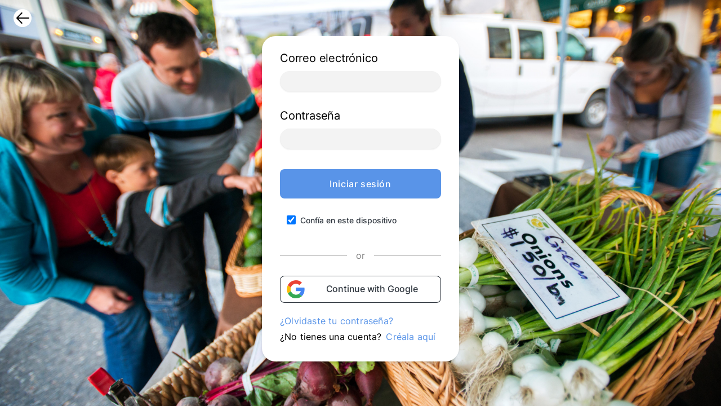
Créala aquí (410, 336)
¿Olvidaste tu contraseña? (336, 320)
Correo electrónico (328, 58)
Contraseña (310, 115)
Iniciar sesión (360, 183)
